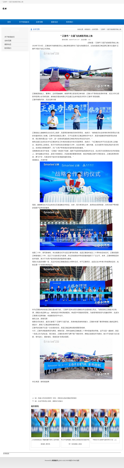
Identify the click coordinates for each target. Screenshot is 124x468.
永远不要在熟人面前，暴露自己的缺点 (50, 401)
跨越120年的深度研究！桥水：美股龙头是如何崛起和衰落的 (57, 398)
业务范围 (39, 22)
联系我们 (69, 22)
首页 (9, 22)
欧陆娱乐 (87, 29)
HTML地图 (75, 460)
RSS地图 (69, 460)
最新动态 (54, 22)
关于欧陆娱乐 (24, 22)
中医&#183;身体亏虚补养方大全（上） (105, 440)
